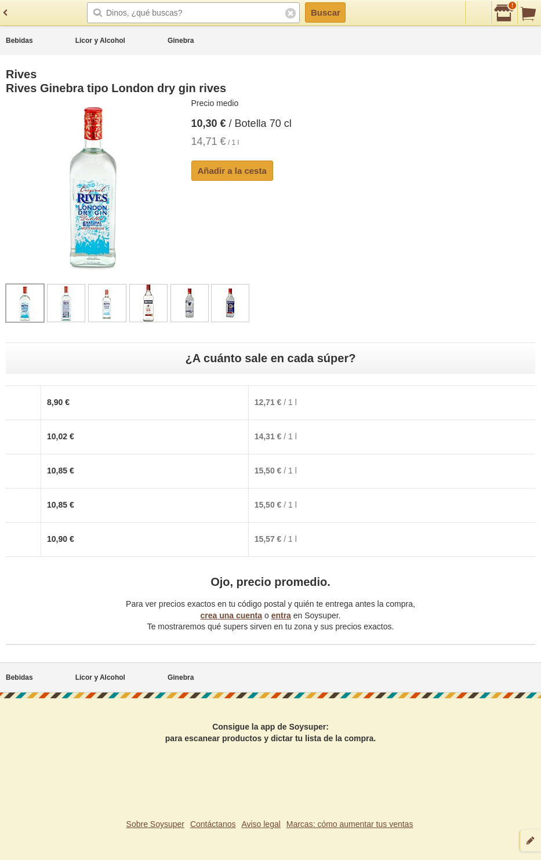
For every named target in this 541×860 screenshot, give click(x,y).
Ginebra (181, 41)
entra (281, 615)
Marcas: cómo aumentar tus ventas (349, 824)
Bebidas (19, 41)
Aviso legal (260, 824)
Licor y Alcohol (100, 41)
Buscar (325, 12)
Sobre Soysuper (155, 824)
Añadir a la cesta (232, 171)
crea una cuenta (231, 615)
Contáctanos (213, 824)
